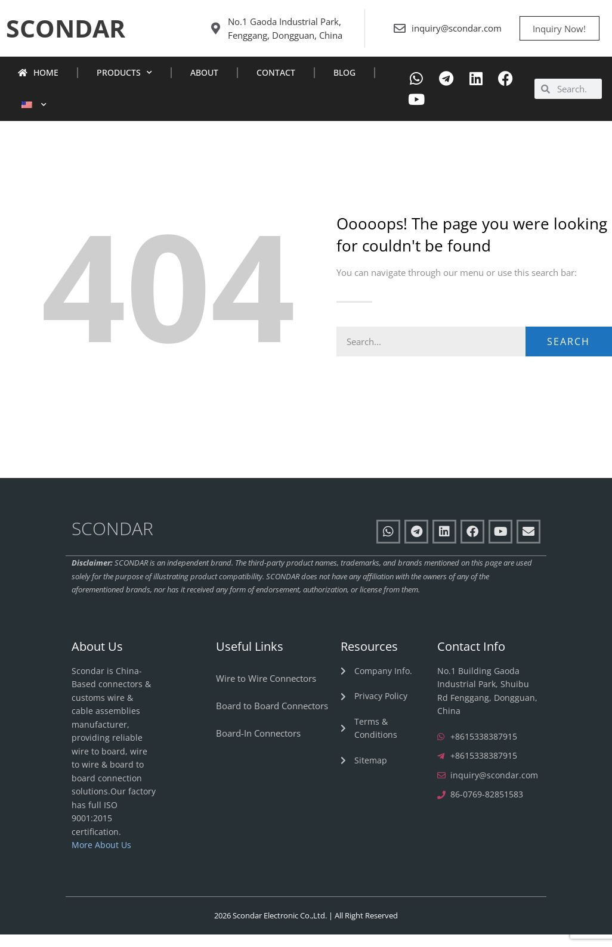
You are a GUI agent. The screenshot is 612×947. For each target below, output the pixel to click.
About (204, 85)
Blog (344, 85)
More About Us (101, 858)
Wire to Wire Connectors (266, 691)
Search (568, 354)
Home (38, 85)
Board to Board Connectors (272, 718)
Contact (275, 85)
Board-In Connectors (258, 746)
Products (124, 86)
